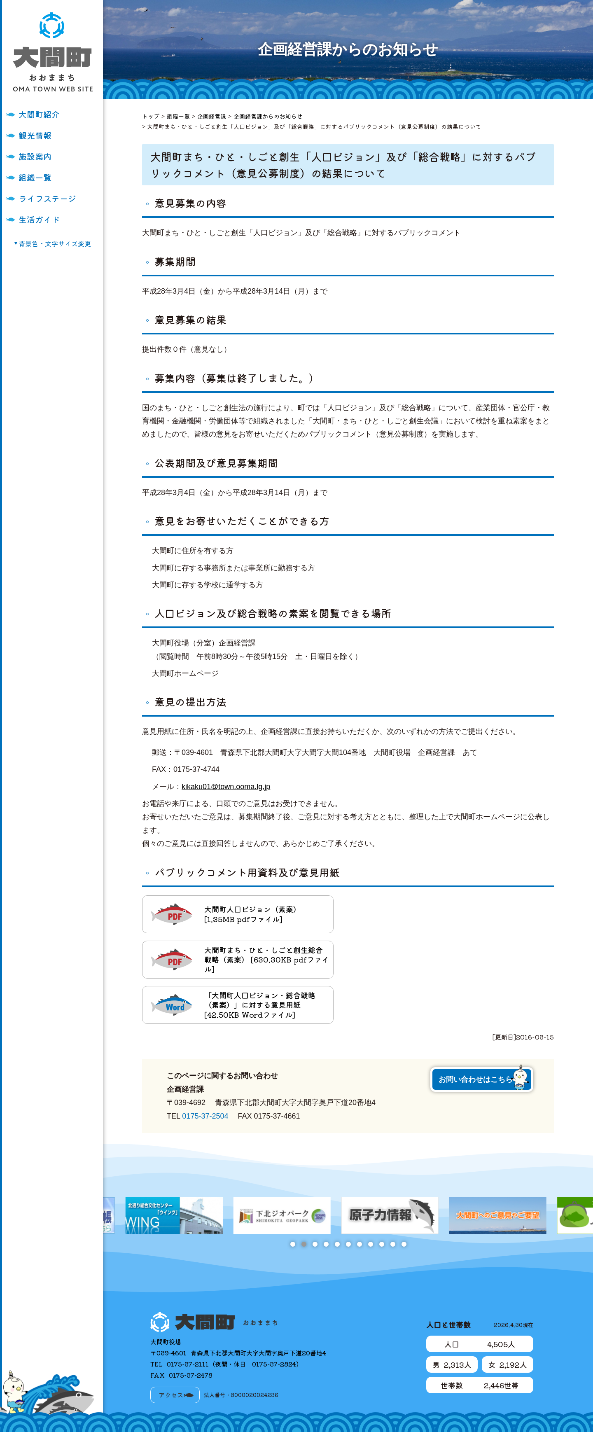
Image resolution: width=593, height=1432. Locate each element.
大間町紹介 (39, 114)
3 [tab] (315, 1244)
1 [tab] (292, 1244)
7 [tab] (359, 1244)
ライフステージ (47, 198)
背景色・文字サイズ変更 (55, 243)
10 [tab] (392, 1244)
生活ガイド (39, 219)
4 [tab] (326, 1244)
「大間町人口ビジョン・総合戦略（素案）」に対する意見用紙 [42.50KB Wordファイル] (259, 1005)
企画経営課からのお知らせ (268, 116)
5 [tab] (337, 1244)
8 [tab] (370, 1244)
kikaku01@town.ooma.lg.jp (226, 787)
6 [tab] (348, 1244)
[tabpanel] (348, 1215)
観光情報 (35, 135)
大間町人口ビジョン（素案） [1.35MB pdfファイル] (252, 914)
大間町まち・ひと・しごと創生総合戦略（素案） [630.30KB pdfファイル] (266, 959)
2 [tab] (303, 1244)
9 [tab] (381, 1244)
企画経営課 (211, 116)
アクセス (171, 1394)
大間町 (53, 51)
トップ (150, 116)
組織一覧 (35, 177)
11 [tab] (404, 1244)
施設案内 (35, 156)
